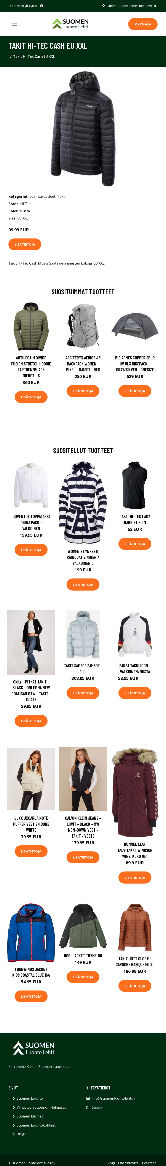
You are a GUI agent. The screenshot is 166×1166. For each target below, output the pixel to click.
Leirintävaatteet (42, 196)
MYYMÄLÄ (142, 24)
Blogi (21, 1134)
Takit (61, 196)
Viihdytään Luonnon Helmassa (41, 1107)
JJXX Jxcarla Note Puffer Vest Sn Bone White (31, 823)
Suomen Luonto (30, 1098)
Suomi (111, 6)
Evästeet (149, 1163)
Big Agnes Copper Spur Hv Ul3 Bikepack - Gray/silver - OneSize (135, 363)
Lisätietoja (25, 244)
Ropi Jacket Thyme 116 (83, 955)
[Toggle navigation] (14, 24)
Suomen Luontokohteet (36, 1125)
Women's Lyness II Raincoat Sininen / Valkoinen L (83, 557)
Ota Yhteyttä (128, 1163)
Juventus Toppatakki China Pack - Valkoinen (31, 522)
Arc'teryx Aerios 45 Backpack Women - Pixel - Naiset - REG (83, 363)
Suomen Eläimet (30, 1116)
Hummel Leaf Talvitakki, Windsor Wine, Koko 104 (134, 850)
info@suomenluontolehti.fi (137, 6)
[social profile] (41, 6)
